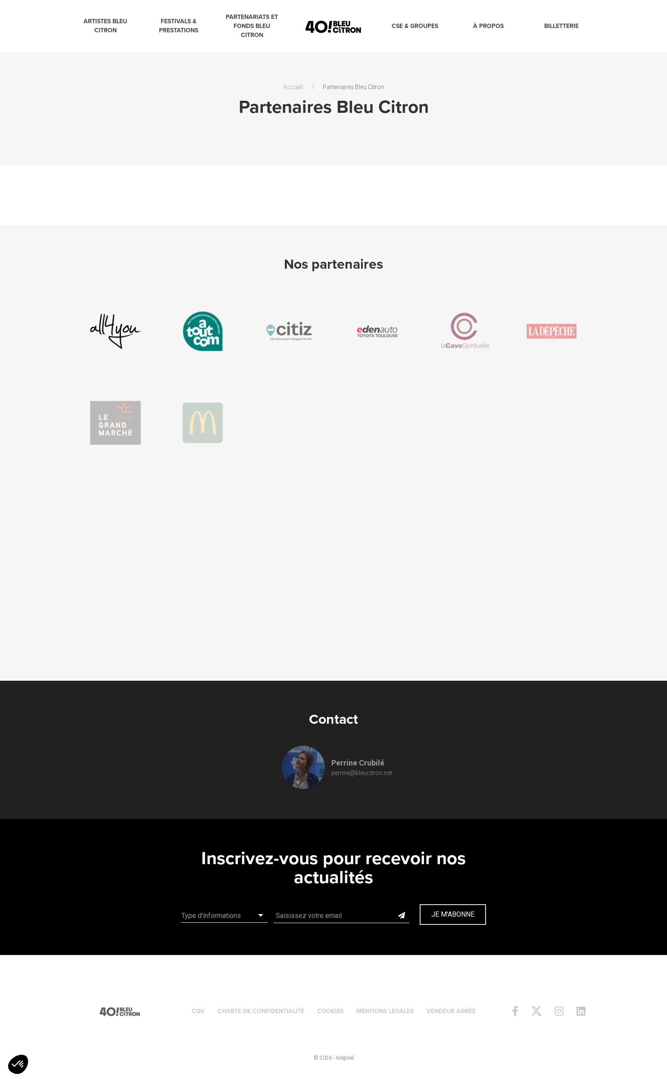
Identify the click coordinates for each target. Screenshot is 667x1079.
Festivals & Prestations (178, 26)
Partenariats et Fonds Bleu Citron (252, 26)
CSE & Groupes (415, 26)
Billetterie (561, 26)
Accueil (293, 87)
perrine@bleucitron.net (361, 772)
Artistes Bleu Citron (105, 26)
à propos (488, 26)
